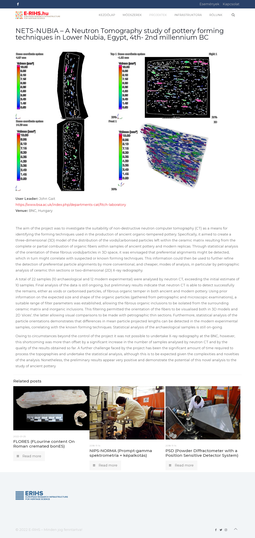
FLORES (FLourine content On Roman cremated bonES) (44, 443)
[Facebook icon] (216, 530)
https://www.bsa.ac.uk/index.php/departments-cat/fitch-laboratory (71, 205)
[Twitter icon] (221, 530)
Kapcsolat (231, 4)
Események (209, 4)
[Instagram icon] (226, 530)
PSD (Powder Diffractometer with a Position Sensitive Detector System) (202, 453)
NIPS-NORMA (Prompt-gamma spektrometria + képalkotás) (120, 453)
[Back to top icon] (235, 529)
